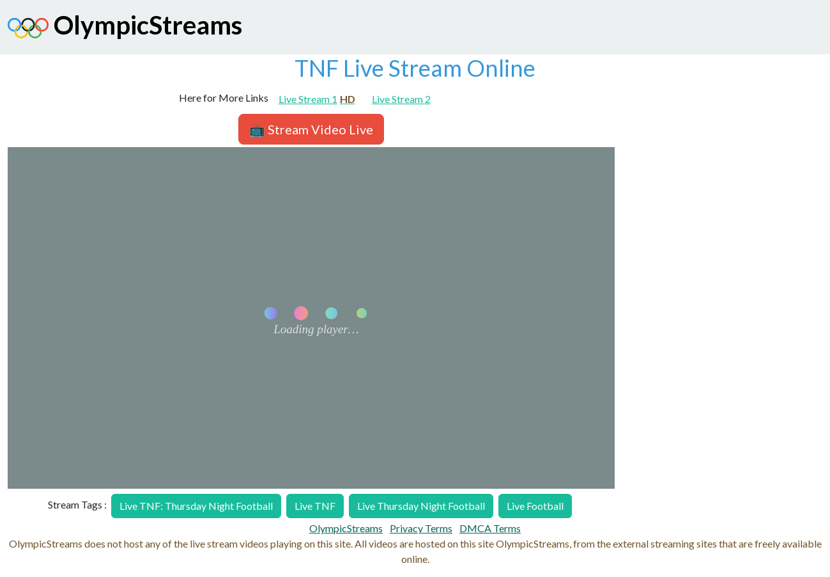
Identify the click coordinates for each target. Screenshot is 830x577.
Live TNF (315, 506)
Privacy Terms (421, 528)
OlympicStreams (125, 28)
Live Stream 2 (401, 99)
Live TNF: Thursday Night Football (196, 506)
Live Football (535, 506)
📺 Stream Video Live (311, 129)
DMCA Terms (490, 528)
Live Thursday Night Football (421, 506)
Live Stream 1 (317, 99)
